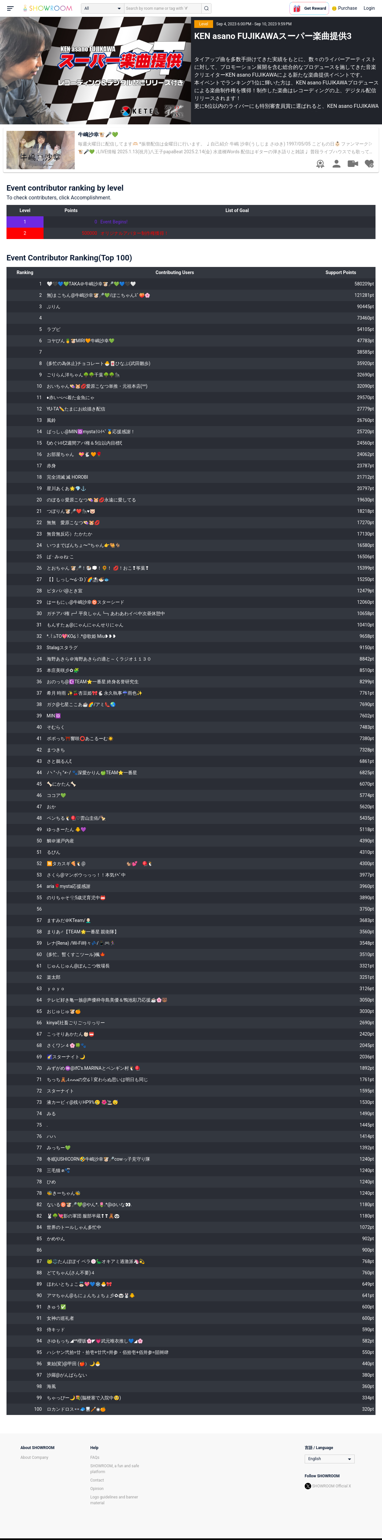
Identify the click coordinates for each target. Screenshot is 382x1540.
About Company (34, 1457)
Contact (97, 1480)
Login (369, 8)
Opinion (97, 1488)
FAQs (94, 1457)
